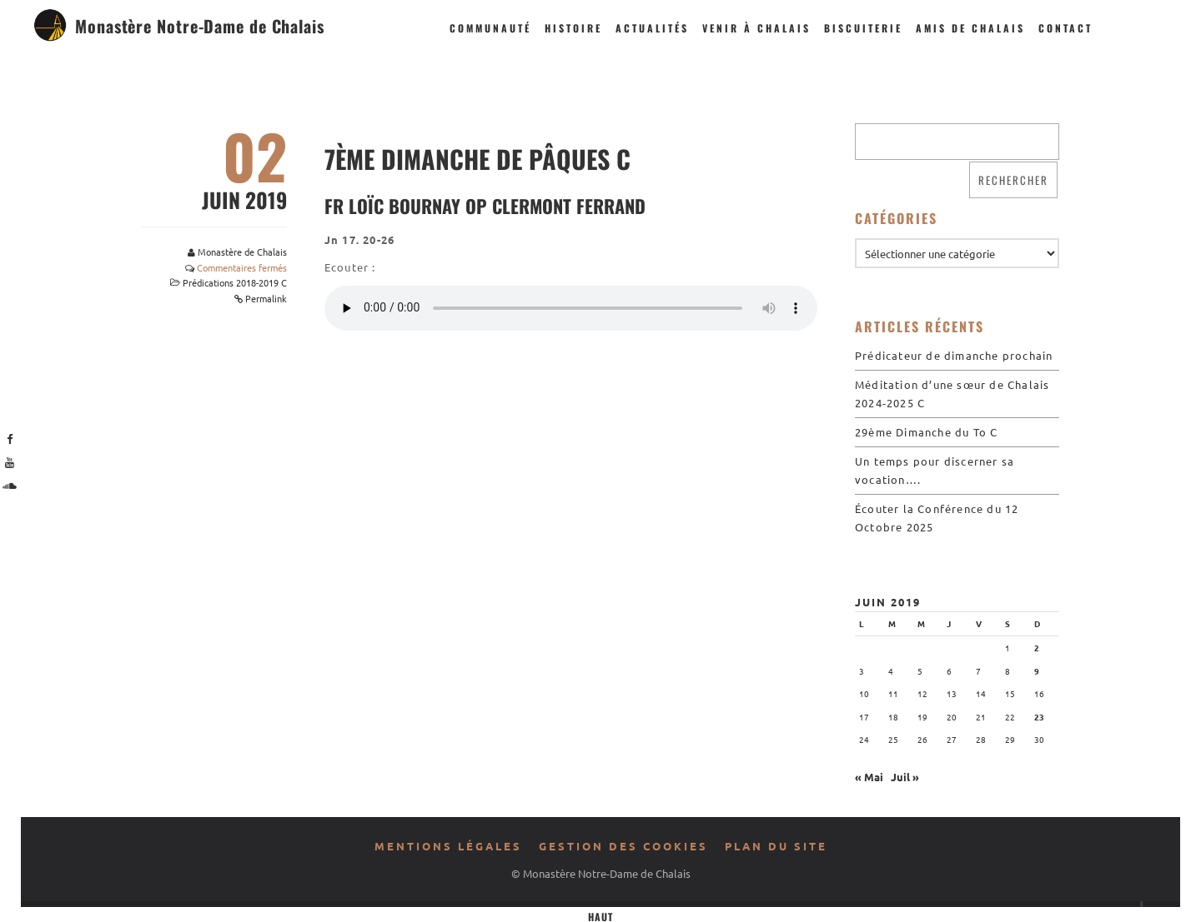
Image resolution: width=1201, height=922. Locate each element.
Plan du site (776, 846)
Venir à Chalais (756, 28)
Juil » (905, 777)
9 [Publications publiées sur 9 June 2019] (1036, 671)
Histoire (573, 28)
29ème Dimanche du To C (926, 432)
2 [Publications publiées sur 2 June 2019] (1036, 647)
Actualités (652, 28)
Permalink (266, 298)
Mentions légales (448, 846)
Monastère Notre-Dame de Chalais (199, 25)
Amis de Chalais (970, 28)
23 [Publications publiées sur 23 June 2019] (1039, 716)
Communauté (490, 28)
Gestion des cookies (623, 846)
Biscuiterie (863, 28)
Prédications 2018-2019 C (235, 282)
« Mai (869, 777)
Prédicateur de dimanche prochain (954, 355)
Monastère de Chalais (242, 251)
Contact (1065, 28)
